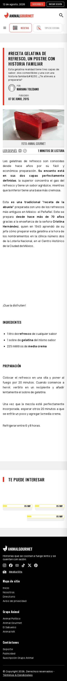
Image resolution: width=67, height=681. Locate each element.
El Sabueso (9, 627)
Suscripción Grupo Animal (18, 657)
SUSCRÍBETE (37, 4)
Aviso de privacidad (14, 601)
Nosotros (8, 592)
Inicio (6, 588)
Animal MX (9, 631)
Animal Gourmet (12, 622)
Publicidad (9, 653)
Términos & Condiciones (18, 675)
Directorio (9, 596)
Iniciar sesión (55, 4)
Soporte (8, 649)
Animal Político (11, 618)
